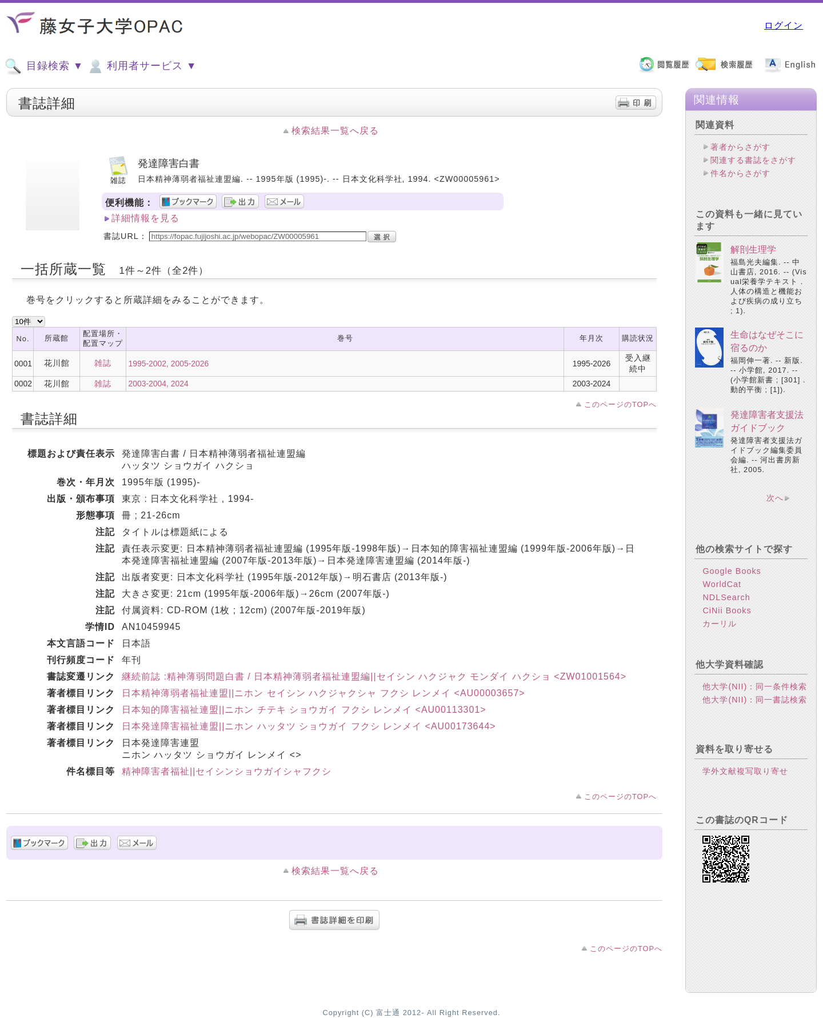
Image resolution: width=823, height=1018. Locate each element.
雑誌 (102, 363)
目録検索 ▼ (44, 66)
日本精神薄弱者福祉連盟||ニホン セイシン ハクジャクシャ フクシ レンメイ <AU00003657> (323, 693)
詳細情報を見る (145, 218)
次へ (775, 497)
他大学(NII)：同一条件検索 (754, 686)
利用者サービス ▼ (141, 66)
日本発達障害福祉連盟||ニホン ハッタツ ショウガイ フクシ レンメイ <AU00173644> (309, 726)
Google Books (731, 571)
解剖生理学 (753, 249)
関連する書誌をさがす (753, 160)
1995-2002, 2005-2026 (168, 363)
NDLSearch (726, 597)
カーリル (719, 623)
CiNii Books (726, 610)
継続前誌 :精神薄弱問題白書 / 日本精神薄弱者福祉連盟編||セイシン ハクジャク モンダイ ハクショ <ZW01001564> (374, 676)
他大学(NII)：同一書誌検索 (754, 699)
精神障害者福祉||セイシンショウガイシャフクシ (226, 771)
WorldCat (721, 584)
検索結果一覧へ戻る (335, 130)
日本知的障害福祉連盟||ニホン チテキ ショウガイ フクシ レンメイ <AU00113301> (304, 709)
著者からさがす (740, 146)
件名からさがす (740, 173)
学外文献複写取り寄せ (745, 771)
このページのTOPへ (620, 404)
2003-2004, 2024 (158, 383)
